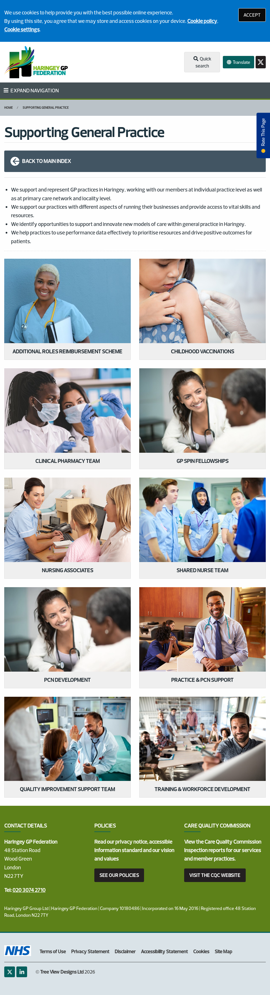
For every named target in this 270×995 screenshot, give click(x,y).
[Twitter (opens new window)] (9, 971)
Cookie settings (22, 29)
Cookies (201, 951)
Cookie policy (202, 21)
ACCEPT (252, 15)
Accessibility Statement (164, 951)
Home (8, 108)
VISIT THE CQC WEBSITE (214, 875)
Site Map (223, 951)
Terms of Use (53, 951)
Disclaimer (125, 951)
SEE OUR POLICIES (119, 875)
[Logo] (36, 62)
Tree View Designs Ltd (62, 972)
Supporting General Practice (46, 108)
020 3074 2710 (28, 890)
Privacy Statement (90, 951)
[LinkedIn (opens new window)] (21, 971)
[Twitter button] (261, 62)
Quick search (202, 62)
